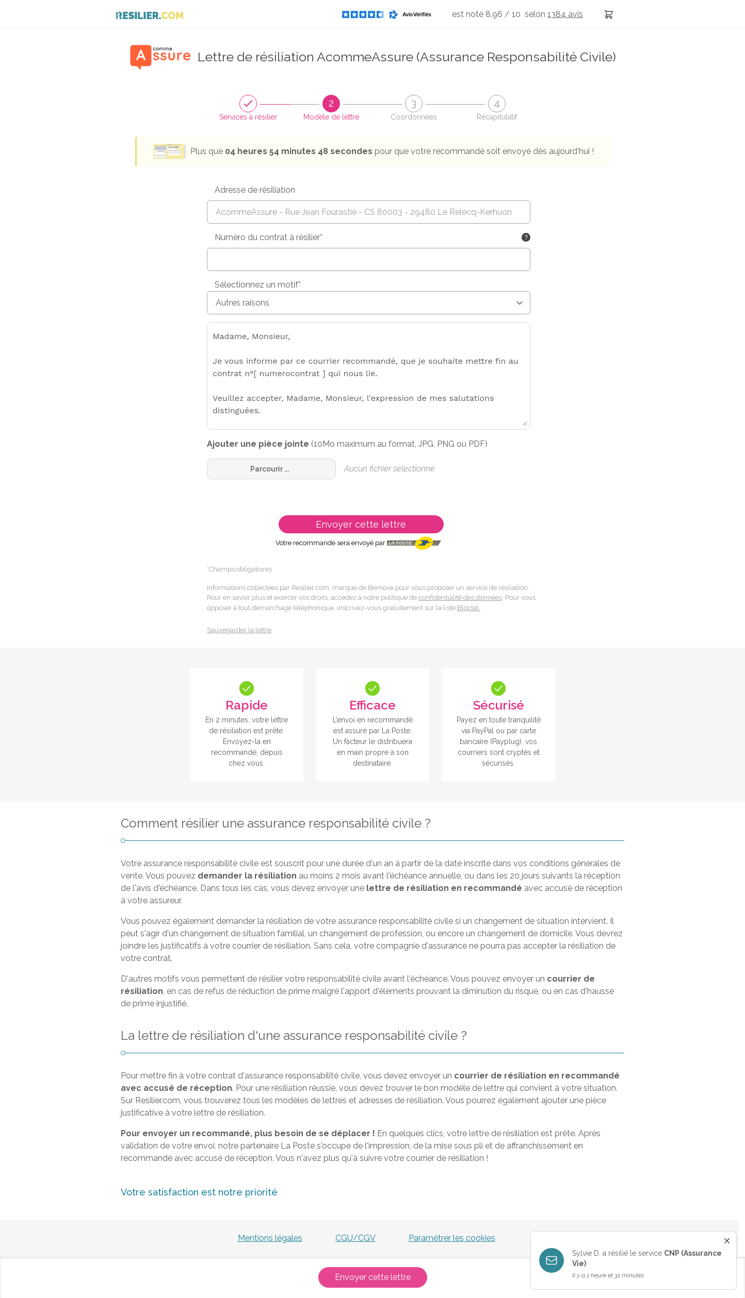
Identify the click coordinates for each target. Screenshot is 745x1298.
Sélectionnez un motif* (258, 285)
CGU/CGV (355, 1238)
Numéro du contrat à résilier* (268, 237)
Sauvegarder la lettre (239, 630)
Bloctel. (468, 608)
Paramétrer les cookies (452, 1238)
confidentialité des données (460, 597)
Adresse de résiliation (255, 190)
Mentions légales (270, 1238)
